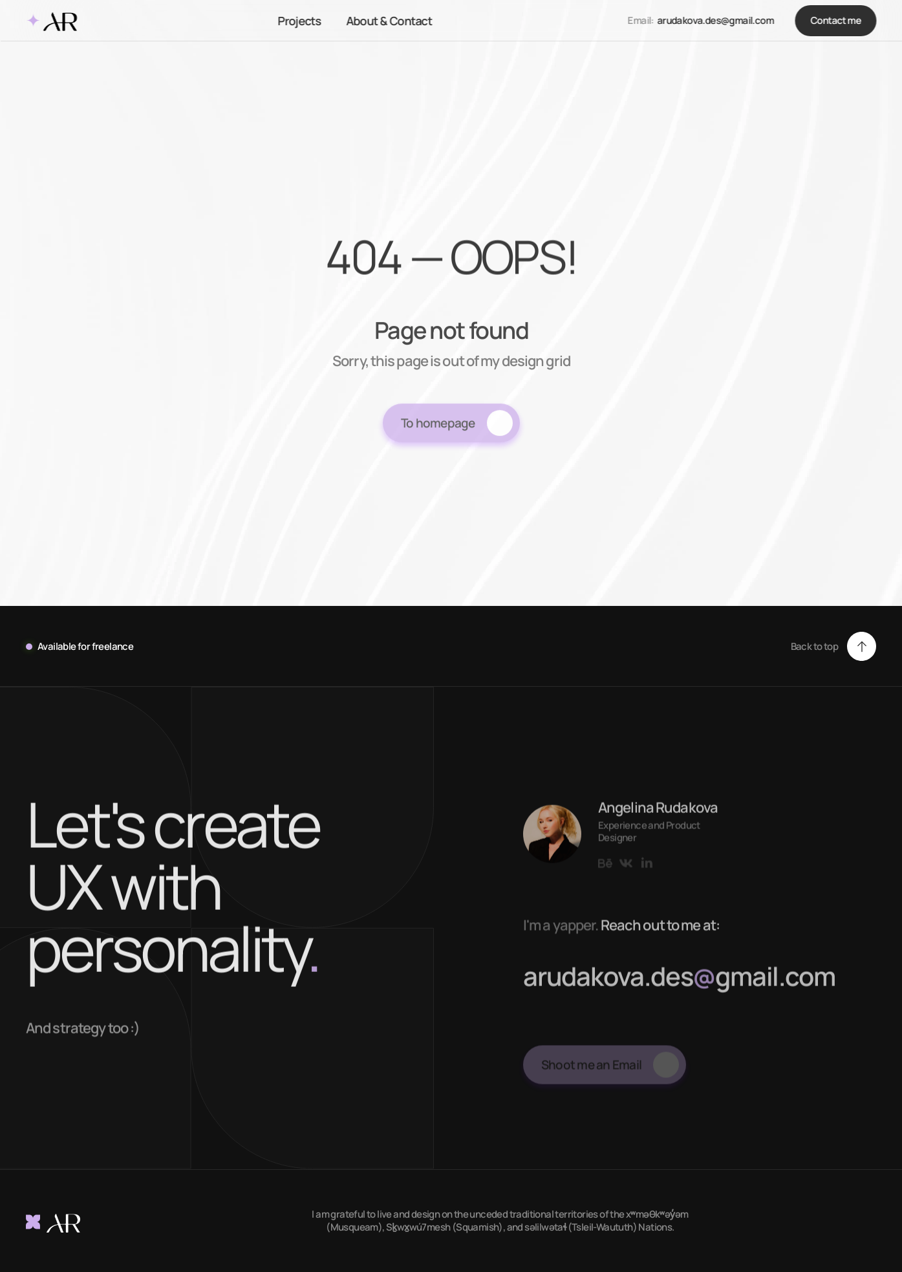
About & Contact (389, 20)
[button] (833, 646)
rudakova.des (626, 987)
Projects (299, 20)
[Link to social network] (605, 875)
